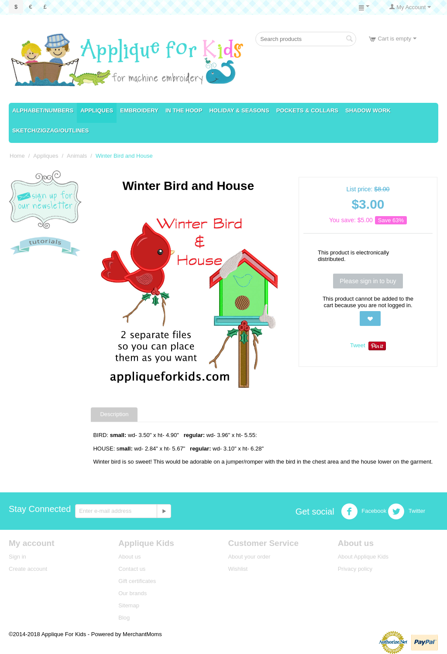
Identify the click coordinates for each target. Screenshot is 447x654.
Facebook (364, 511)
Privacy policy (355, 569)
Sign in (17, 556)
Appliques (96, 110)
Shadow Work (368, 110)
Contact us (131, 569)
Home (17, 155)
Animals (77, 155)
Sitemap (128, 605)
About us (129, 556)
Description (114, 414)
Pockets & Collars (307, 110)
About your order (249, 556)
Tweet (357, 345)
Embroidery (139, 110)
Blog (124, 617)
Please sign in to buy (368, 281)
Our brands (132, 593)
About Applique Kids (363, 556)
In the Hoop (184, 110)
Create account (28, 569)
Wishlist (238, 569)
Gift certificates (137, 581)
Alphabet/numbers (42, 110)
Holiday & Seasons (239, 110)
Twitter (406, 511)
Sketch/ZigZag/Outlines (50, 130)
